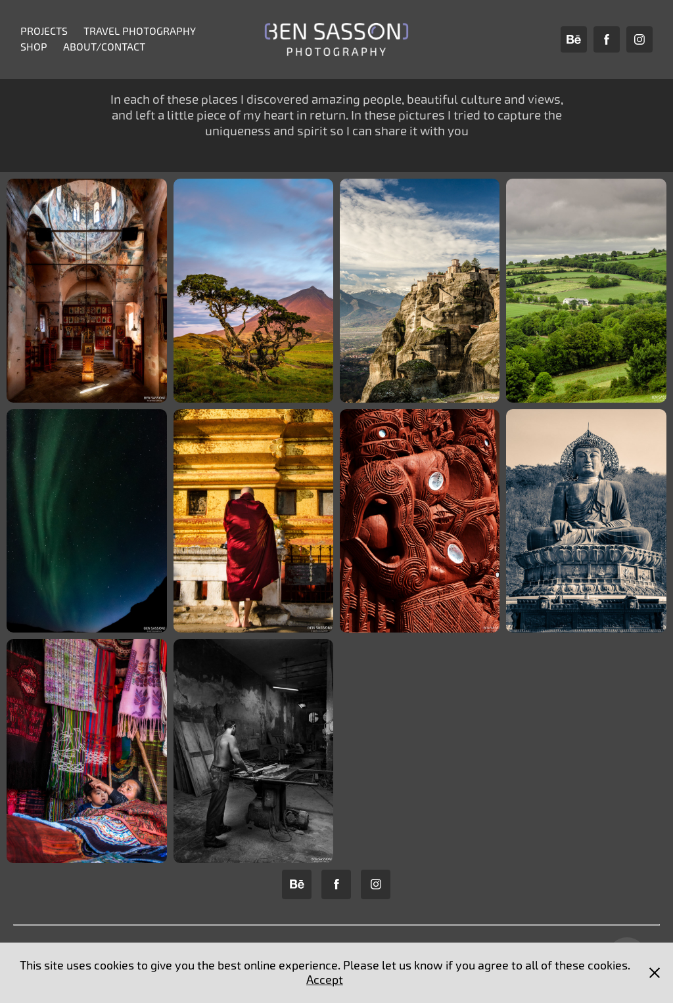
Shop (33, 47)
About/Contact (104, 47)
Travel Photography (139, 31)
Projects (44, 31)
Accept (324, 980)
